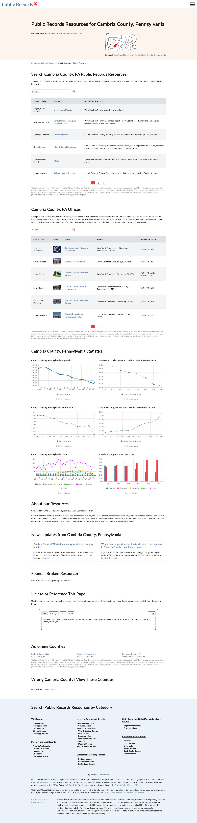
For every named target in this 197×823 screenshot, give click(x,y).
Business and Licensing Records (91, 754)
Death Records (38, 728)
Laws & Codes (83, 734)
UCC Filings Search (40, 756)
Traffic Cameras (130, 754)
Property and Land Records (43, 742)
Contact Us (44, 580)
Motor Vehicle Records (87, 746)
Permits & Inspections (87, 728)
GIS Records (37, 754)
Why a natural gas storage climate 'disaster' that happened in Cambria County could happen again (132, 545)
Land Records (38, 751)
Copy (152, 613)
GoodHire (73, 785)
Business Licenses (85, 759)
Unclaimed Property (86, 723)
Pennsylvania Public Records (43, 63)
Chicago (53, 613)
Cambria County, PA (73, 33)
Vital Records (37, 719)
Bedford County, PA (40, 654)
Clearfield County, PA (86, 654)
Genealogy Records (40, 734)
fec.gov (134, 493)
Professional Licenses (86, 764)
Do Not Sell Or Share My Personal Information (124, 792)
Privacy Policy (121, 785)
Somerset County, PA (131, 654)
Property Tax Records (41, 746)
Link (44, 613)
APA (71, 613)
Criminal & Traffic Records (134, 736)
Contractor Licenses (86, 761)
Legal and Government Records (91, 719)
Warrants (127, 741)
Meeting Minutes (85, 744)
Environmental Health (87, 739)
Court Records (129, 743)
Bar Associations (84, 736)
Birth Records (38, 723)
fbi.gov (67, 493)
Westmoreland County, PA (133, 656)
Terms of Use (133, 785)
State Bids (82, 741)
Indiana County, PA (85, 656)
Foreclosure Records (41, 749)
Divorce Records (39, 731)
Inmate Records (130, 748)
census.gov (67, 399)
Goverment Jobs (130, 728)
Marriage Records (40, 726)
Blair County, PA (38, 656)
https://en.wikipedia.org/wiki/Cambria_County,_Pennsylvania (139, 55)
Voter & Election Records (88, 731)
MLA (63, 613)
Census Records (84, 726)
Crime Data (128, 746)
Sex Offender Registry (132, 751)
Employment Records (132, 726)
